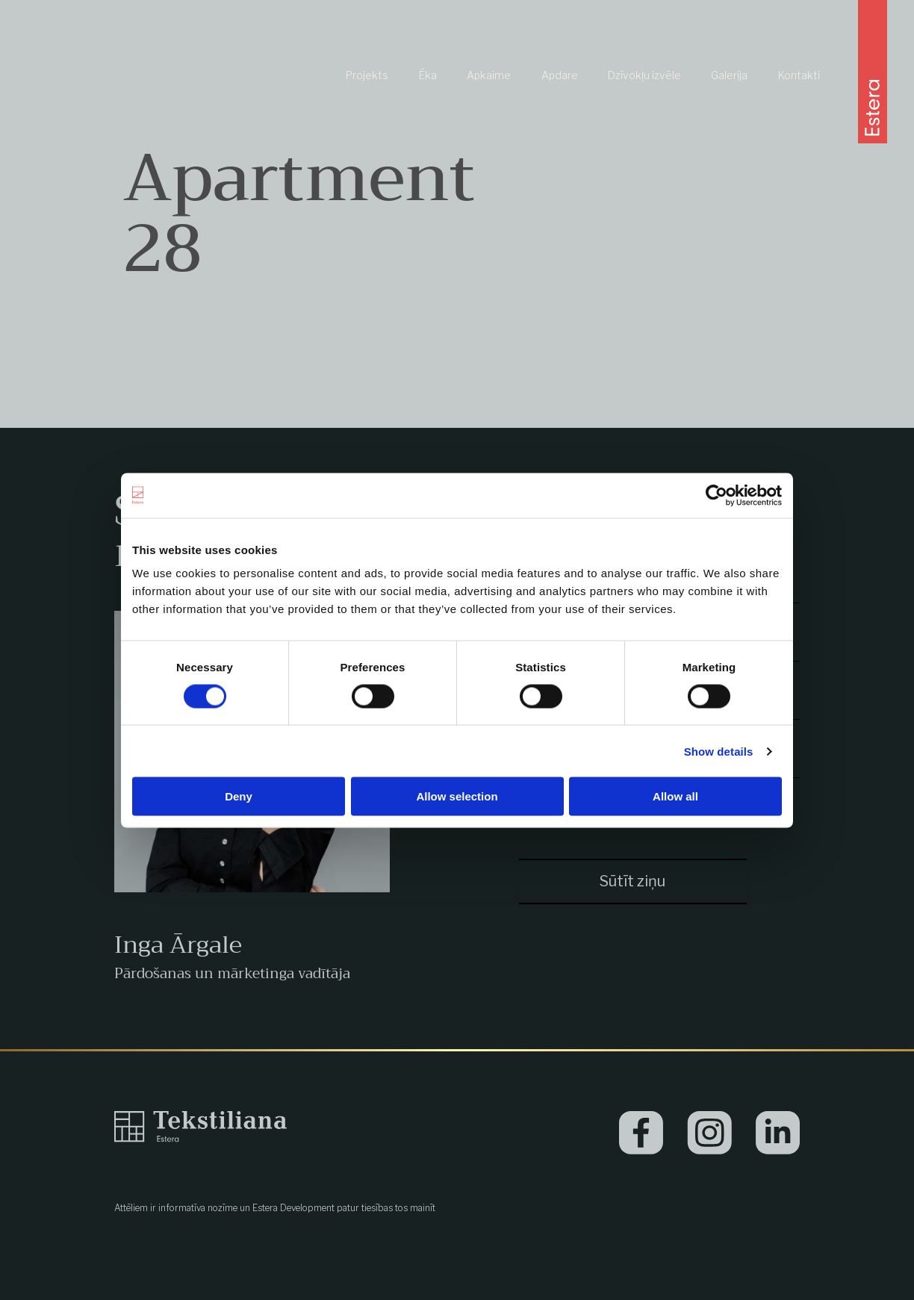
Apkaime (489, 75)
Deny (238, 796)
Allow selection (456, 796)
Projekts (367, 75)
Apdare (559, 75)
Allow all (675, 796)
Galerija (729, 75)
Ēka (428, 75)
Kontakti (799, 75)
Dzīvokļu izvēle (644, 75)
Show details (718, 750)
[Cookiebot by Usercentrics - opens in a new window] (716, 495)
